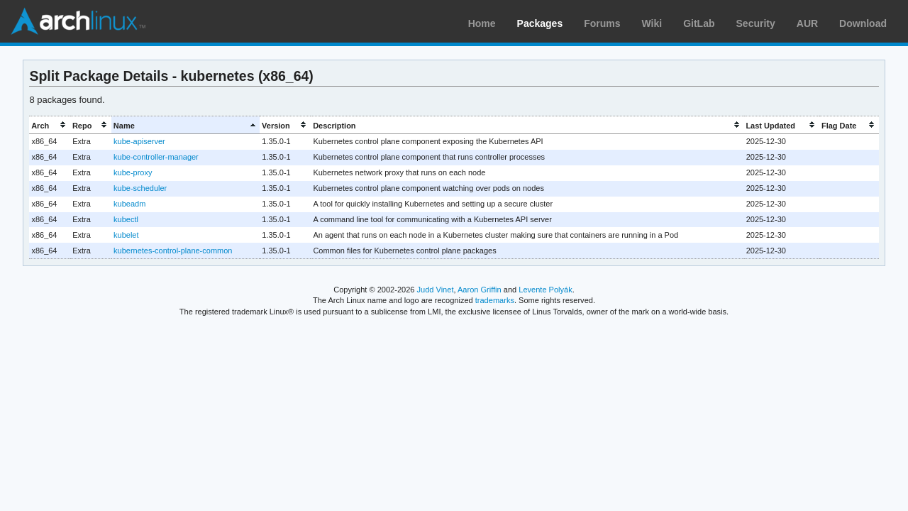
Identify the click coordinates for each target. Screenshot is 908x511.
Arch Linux (78, 21)
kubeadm (129, 203)
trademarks (494, 300)
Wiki (652, 23)
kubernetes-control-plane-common (173, 250)
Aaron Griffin (480, 289)
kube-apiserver (139, 141)
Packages (540, 23)
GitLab (698, 23)
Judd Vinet (435, 289)
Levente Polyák (545, 289)
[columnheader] (49, 125)
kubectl (126, 219)
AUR (807, 23)
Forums (602, 23)
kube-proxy (133, 172)
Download (863, 23)
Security (755, 23)
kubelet (126, 235)
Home (482, 23)
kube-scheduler (140, 188)
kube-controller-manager (156, 157)
